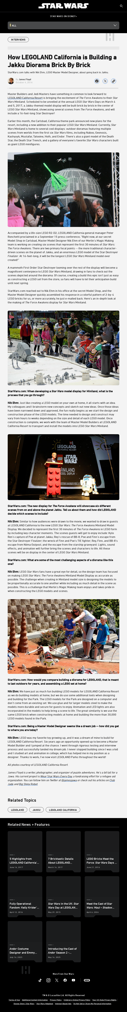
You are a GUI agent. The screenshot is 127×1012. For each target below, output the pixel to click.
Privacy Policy (56, 1000)
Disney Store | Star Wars (24, 1003)
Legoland (17, 809)
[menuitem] (5, 6)
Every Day (66, 776)
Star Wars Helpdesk (44, 1003)
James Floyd (25, 79)
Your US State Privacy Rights (104, 1000)
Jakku (36, 809)
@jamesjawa (69, 780)
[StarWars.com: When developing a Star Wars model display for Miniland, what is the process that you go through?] (63, 393)
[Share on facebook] (96, 81)
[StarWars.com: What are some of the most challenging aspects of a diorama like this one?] (63, 562)
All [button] (14, 25)
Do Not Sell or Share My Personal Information (92, 1003)
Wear (43, 776)
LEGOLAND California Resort (25, 97)
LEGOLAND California (63, 809)
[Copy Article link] (113, 81)
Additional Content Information (35, 1000)
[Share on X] (105, 81)
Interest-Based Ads (63, 1003)
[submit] (121, 6)
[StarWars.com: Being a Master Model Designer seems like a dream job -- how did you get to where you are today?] (63, 728)
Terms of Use (14, 1000)
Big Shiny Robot (28, 784)
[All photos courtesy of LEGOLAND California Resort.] (63, 765)
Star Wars (53, 776)
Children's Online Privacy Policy (77, 1000)
